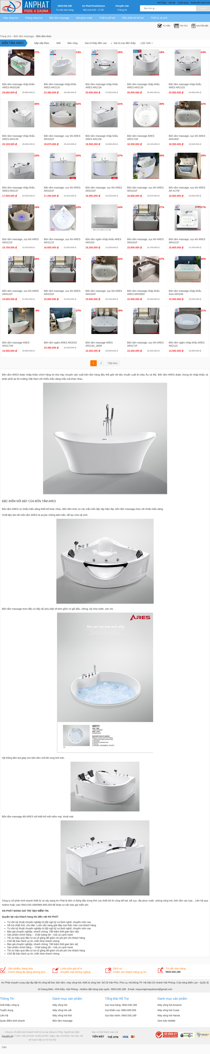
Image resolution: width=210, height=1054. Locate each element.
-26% (36, 258)
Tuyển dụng (6, 1010)
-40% (203, 258)
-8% (37, 310)
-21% (120, 103)
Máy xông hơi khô (62, 1015)
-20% (78, 155)
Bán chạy (71, 43)
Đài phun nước (84, 17)
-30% (36, 103)
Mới (57, 43)
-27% (36, 52)
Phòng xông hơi (33, 17)
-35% (161, 103)
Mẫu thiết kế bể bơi (133, 17)
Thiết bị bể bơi (107, 17)
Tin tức (181, 26)
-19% (161, 52)
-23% (78, 207)
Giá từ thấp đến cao (94, 43)
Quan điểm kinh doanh (12, 1020)
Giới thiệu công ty (9, 1005)
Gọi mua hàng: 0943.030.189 (121, 1005)
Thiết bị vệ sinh (158, 17)
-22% (203, 103)
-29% (203, 155)
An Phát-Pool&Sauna (93, 6)
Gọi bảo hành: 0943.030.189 (120, 1015)
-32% (78, 103)
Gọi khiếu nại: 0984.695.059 (120, 1010)
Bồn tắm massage (59, 17)
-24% (203, 52)
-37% (161, 258)
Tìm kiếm (203, 8)
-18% (120, 310)
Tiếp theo (113, 363)
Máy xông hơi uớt (61, 1010)
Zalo (4, 1047)
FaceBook (5, 1036)
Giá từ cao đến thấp (123, 43)
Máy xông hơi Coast (168, 1010)
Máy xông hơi (11, 17)
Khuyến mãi (122, 6)
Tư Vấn (164, 26)
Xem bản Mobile (166, 1020)
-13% (78, 52)
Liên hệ (4, 1015)
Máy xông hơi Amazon (170, 1005)
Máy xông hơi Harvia (169, 1015)
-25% (120, 52)
